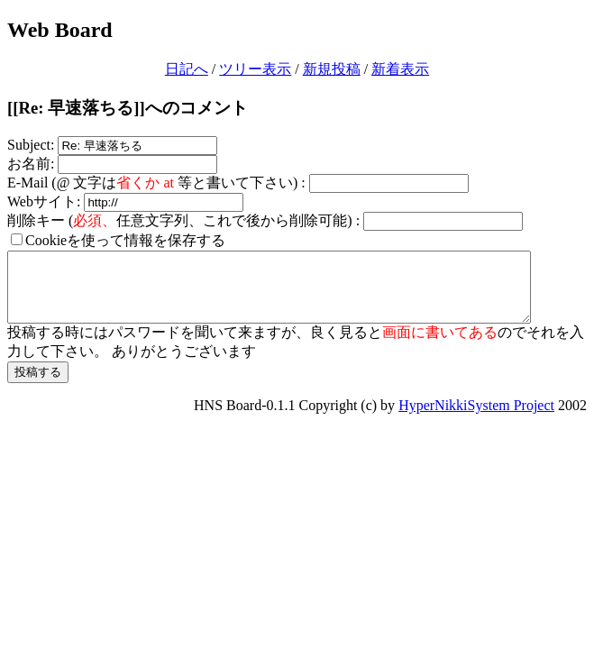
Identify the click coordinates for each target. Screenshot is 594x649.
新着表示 (400, 69)
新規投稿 (332, 69)
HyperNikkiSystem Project (476, 418)
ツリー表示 (255, 69)
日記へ (186, 69)
